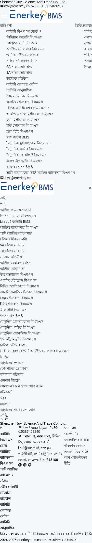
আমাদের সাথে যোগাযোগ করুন (21, 386)
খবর (3, 398)
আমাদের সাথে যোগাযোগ (17, 410)
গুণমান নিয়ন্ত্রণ (10, 380)
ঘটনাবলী (6, 392)
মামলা (4, 404)
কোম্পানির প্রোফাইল (14, 368)
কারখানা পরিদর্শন (12, 374)
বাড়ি (3, 25)
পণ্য (9, 25)
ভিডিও (79, 25)
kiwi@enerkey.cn (15, 6)
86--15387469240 (47, 6)
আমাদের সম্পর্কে (11, 363)
